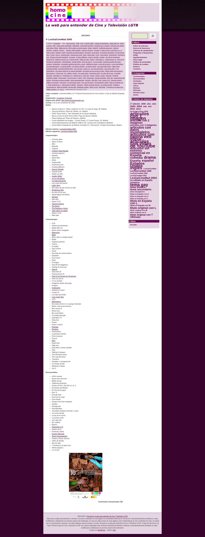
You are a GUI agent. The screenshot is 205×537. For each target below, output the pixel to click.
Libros (135, 86)
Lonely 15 (86, 69)
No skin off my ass (107, 73)
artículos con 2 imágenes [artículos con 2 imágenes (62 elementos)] (139, 121)
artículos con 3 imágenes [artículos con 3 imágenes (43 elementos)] (143, 125)
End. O (57, 55)
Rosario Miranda (100, 78)
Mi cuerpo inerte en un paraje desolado (68, 71)
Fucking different (81, 57)
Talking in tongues (52, 82)
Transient (80, 85)
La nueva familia (65, 66)
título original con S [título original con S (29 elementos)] (138, 212)
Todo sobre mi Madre (69, 85)
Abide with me (114, 43)
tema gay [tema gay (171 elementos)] (139, 185)
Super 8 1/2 (106, 80)
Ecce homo (95, 52)
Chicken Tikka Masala (73, 50)
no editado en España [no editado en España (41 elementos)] (141, 180)
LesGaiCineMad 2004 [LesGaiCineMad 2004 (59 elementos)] (143, 178)
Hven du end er (87, 62)
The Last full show (87, 82)
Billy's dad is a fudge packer (77, 48)
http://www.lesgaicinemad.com (72, 100)
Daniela (58, 52)
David (63, 52)
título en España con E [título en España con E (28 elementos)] (139, 199)
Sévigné (88, 80)
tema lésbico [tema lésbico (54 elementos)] (138, 187)
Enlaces (136, 67)
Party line (86, 75)
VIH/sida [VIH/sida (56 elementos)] (135, 217)
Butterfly (95, 48)
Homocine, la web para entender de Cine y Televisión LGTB (107, 516)
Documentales (139, 79)
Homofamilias (66, 62)
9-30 (81, 43)
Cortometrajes (139, 76)
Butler (90, 48)
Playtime (115, 75)
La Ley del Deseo (117, 64)
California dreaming (105, 48)
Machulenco (50, 71)
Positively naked (51, 78)
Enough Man (65, 55)
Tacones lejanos (116, 80)
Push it (79, 78)
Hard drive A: (99, 59)
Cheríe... (62, 50)
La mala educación (52, 66)
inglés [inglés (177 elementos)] (136, 168)
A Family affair (89, 43)
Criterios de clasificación (143, 50)
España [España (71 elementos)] (135, 160)
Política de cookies (140, 64)
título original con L (54, 85)
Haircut (92, 59)
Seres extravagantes (77, 80)
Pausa (92, 75)
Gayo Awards (138, 83)
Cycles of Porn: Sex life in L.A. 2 (111, 50)
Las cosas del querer (104, 66)
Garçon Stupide (93, 57)
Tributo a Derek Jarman (92, 85)
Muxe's (75, 73)
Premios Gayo (139, 92)
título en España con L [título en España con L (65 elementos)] (141, 202)
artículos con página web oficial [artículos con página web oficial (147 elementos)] (142, 136)
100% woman (70, 43)
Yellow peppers (51, 89)
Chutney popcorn (87, 50)
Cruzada (97, 50)
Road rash (90, 78)
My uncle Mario (83, 73)
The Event (62, 82)
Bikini (56, 48)
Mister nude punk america (114, 71)
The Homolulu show (74, 82)
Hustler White (76, 62)
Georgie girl (50, 59)
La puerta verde (90, 66)
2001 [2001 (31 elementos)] (149, 104)
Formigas (72, 57)
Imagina (49, 64)
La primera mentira (78, 66)
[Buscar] (152, 36)
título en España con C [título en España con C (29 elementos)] (139, 196)
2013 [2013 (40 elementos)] (132, 109)
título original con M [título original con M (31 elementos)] (138, 210)
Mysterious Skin (94, 73)
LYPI (117, 69)
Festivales (137, 81)
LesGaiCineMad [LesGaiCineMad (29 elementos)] (149, 169)
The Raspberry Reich (101, 82)
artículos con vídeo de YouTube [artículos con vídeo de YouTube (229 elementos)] (142, 143)
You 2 (62, 89)
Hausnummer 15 (110, 59)
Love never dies (109, 69)
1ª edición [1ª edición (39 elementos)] (135, 104)
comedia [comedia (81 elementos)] (136, 158)
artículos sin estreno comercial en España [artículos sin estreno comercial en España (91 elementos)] (140, 151)
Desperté (88, 52)
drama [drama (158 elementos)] (150, 157)
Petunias (109, 75)
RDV (84, 78)
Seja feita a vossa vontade (61, 80)
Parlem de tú (77, 75)
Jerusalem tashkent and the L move (73, 64)
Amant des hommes (87, 46)
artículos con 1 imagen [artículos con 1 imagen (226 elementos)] (139, 115)
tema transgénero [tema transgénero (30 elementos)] (137, 192)
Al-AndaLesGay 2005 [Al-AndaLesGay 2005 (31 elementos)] (139, 111)
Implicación (56, 64)
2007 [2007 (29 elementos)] (150, 106)
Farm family (104, 55)
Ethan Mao (91, 55)
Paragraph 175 (68, 75)
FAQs (97, 55)
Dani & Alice (50, 52)
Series (135, 95)
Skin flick (94, 80)
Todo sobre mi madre (60, 211)
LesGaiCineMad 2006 (69, 131)
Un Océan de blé (106, 85)
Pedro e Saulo (100, 75)
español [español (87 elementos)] (148, 160)
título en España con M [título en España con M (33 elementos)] (140, 205)
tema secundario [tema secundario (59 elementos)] (140, 189)
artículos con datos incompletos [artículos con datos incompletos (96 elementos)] (140, 129)
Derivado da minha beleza (75, 52)
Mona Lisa (59, 73)
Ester (85, 55)
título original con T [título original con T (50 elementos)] (141, 215)
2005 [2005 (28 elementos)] (145, 106)
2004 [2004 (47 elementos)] (139, 106)
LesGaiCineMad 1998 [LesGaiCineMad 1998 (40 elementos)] (140, 171)
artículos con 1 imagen (102, 46)
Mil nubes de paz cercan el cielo (93, 71)
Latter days (56, 185)
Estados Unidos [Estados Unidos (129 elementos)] (137, 164)
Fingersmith (113, 55)
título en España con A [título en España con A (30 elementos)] (139, 194)
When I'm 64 (93, 87)
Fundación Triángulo (64, 98)
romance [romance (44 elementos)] (135, 182)
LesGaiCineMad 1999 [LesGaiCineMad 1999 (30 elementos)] (139, 173)
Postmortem (62, 78)
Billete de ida (63, 48)
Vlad (114, 530)
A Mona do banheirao (101, 43)
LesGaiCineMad (51, 69)
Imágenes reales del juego (112, 62)
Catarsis (55, 50)
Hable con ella (84, 59)
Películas (137, 90)
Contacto (137, 69)
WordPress (101, 530)
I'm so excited (97, 62)
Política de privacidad (142, 62)
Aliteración (75, 46)
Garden (102, 57)
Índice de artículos (140, 46)
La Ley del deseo (58, 178)
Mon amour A (50, 73)
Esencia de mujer (76, 55)
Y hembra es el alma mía (114, 87)
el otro (52, 55)
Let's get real (78, 69)
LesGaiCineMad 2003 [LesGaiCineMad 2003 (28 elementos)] (138, 175)
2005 (77, 43)
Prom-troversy (72, 78)
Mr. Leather (68, 73)
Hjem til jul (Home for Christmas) (64, 276)
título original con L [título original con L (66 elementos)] (143, 208)
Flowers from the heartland (59, 57)
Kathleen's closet (91, 64)
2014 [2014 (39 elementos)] (138, 109)
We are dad (72, 87)
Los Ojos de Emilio (97, 69)
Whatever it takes (83, 87)
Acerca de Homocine (141, 48)
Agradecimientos (140, 57)
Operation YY (57, 75)
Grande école (73, 59)
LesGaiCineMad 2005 (60, 39)
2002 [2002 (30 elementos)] (154, 104)
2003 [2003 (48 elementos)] (132, 106)
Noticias (136, 88)
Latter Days (116, 66)
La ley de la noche (104, 64)
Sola (99, 80)
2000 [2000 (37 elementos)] (143, 104)
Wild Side (102, 87)
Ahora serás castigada (63, 46)
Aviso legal (137, 60)
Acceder (133, 225)
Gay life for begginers (112, 57)
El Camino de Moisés (107, 52)
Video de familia (62, 87)
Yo (58, 89)
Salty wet (110, 78)
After (54, 46)
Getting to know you (62, 59)
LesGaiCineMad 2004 (67, 129)
